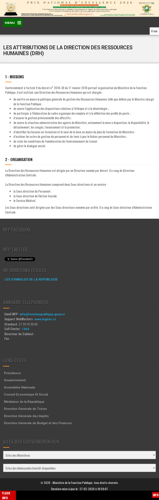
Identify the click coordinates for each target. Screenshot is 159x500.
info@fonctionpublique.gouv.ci (42, 314)
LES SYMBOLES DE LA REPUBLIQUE (31, 279)
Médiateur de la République (24, 402)
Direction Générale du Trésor (25, 409)
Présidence (12, 373)
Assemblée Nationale (19, 387)
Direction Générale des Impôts (26, 416)
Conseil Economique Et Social (26, 394)
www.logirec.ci (45, 319)
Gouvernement (15, 380)
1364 (25, 329)
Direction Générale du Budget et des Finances (38, 423)
